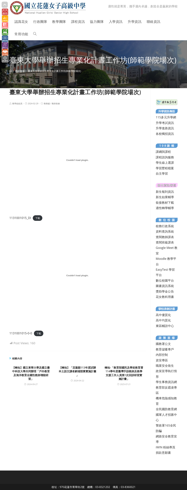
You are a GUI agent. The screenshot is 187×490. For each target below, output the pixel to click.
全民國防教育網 (166, 409)
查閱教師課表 (165, 237)
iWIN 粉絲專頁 (165, 447)
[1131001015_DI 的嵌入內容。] (77, 160)
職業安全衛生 (165, 366)
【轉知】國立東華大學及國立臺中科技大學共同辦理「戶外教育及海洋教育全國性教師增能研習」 (31, 373)
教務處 (47, 103)
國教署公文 (163, 344)
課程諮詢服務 (165, 157)
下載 (37, 218)
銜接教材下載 (165, 203)
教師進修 (56, 103)
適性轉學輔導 (165, 208)
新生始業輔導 (165, 197)
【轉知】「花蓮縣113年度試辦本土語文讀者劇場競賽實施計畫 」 (77, 371)
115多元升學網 (166, 117)
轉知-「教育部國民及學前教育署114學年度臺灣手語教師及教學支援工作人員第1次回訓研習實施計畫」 (124, 373)
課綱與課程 (163, 152)
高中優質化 (163, 315)
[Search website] (35, 34)
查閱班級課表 (165, 242)
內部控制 (162, 355)
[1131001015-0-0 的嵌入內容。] (77, 275)
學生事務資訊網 (166, 382)
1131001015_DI (20, 218)
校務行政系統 (165, 226)
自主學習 (162, 173)
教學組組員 (17, 103)
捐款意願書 (163, 453)
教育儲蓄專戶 (165, 349)
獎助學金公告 (165, 291)
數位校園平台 (165, 280)
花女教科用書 (165, 297)
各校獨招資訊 (165, 134)
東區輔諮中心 (165, 326)
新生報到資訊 (165, 192)
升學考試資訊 (165, 123)
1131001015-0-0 (20, 333)
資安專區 (162, 360)
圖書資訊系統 (165, 286)
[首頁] (10, 71)
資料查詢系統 (165, 231)
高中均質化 (163, 320)
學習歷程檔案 (165, 168)
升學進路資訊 (165, 128)
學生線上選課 (165, 163)
